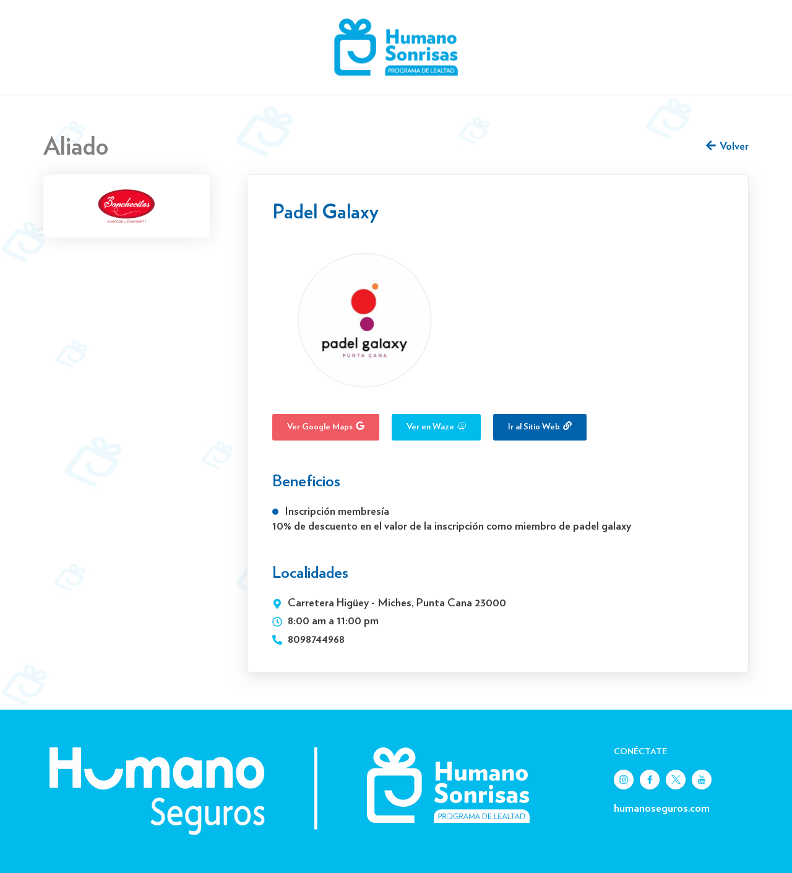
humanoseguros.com (662, 808)
